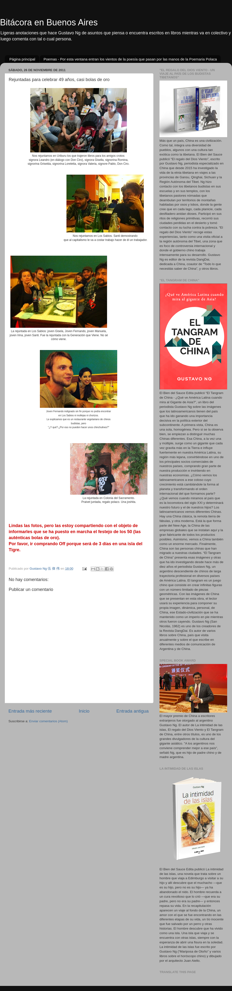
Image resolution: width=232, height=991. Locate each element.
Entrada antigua (132, 711)
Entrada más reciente (30, 711)
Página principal (22, 59)
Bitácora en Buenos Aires (49, 22)
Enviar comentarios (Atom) (48, 721)
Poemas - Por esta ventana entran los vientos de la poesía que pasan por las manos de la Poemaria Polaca (130, 59)
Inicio (84, 711)
